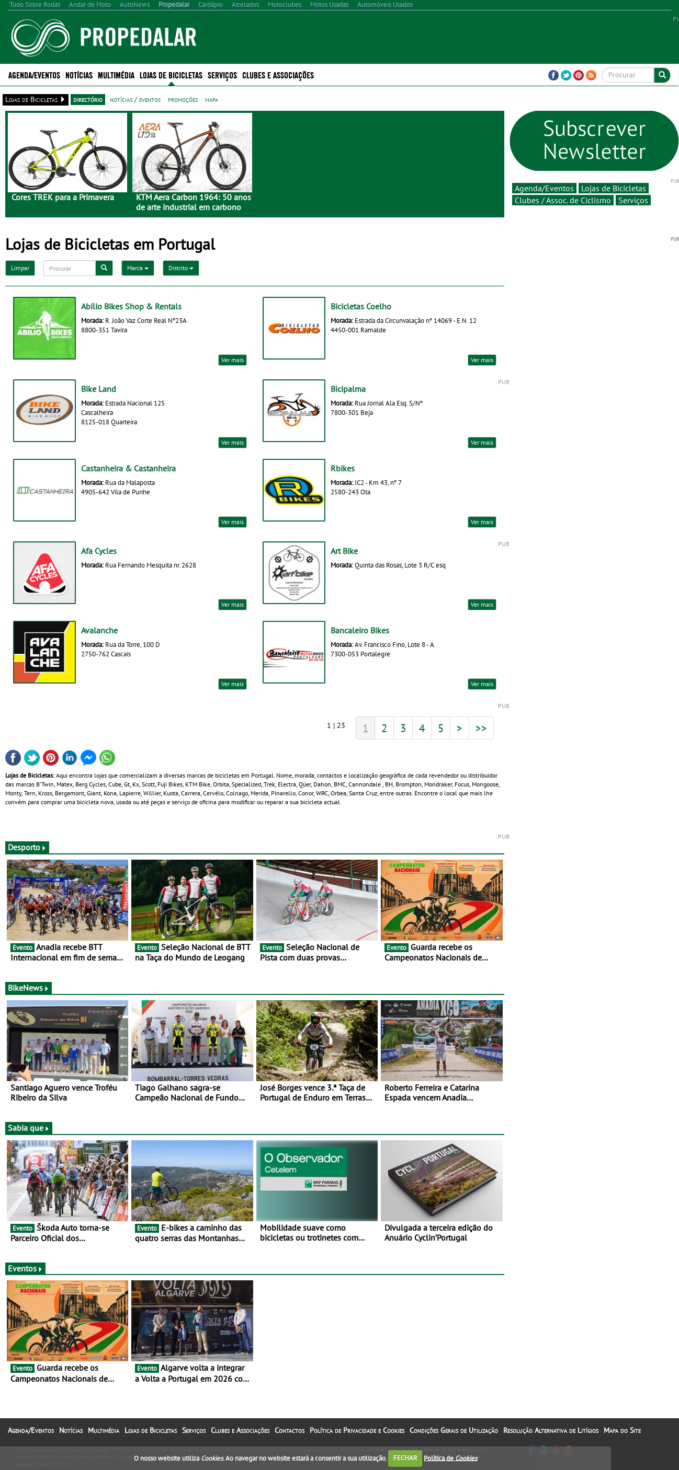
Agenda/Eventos (34, 74)
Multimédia (116, 74)
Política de (450, 1457)
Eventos (25, 1268)
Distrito (181, 268)
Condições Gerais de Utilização (454, 1430)
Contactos (289, 1430)
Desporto (27, 847)
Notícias (79, 74)
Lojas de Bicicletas (171, 74)
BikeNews (28, 987)
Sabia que (29, 1127)
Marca (138, 268)
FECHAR (405, 1457)
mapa (211, 99)
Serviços (222, 74)
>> (481, 728)
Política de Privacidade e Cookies (357, 1430)
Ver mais (232, 360)
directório (88, 99)
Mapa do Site (622, 1430)
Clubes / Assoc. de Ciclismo (563, 200)
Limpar (20, 268)
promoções (183, 99)
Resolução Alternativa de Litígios (550, 1430)
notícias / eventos (135, 99)
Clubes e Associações (278, 74)
